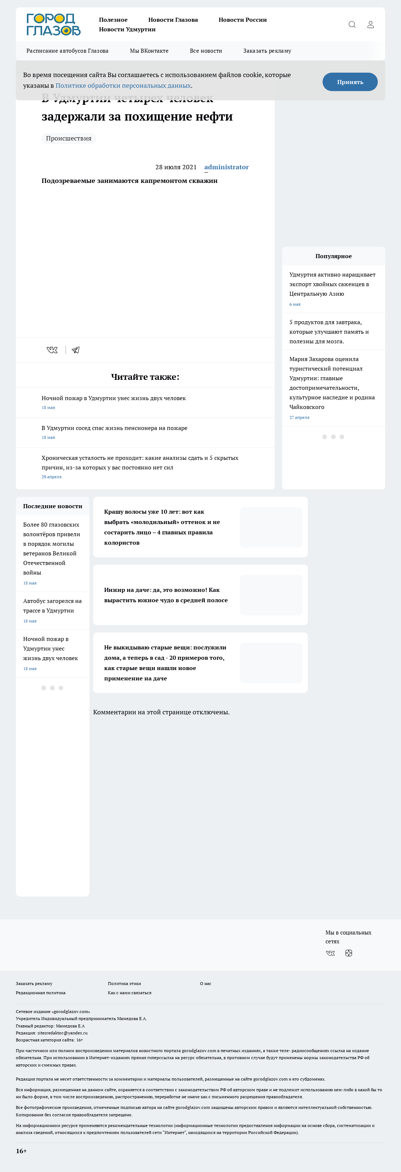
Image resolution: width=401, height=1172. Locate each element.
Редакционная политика (41, 992)
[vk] (52, 350)
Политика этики (124, 983)
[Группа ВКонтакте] (330, 953)
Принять (350, 82)
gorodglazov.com (199, 1050)
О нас (205, 983)
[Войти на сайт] (370, 24)
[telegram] (78, 350)
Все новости (206, 50)
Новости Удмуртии (127, 29)
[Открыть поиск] (352, 24)
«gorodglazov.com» (71, 1011)
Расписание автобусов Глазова (68, 50)
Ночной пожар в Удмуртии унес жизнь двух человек (145, 403)
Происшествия (69, 138)
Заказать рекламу (267, 50)
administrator (226, 167)
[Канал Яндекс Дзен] (349, 953)
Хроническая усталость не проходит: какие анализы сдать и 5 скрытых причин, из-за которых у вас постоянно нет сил (145, 468)
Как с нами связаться (129, 992)
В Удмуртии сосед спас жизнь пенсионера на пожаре (145, 433)
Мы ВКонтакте (149, 50)
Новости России (243, 19)
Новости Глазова (173, 19)
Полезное (113, 19)
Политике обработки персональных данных (123, 85)
